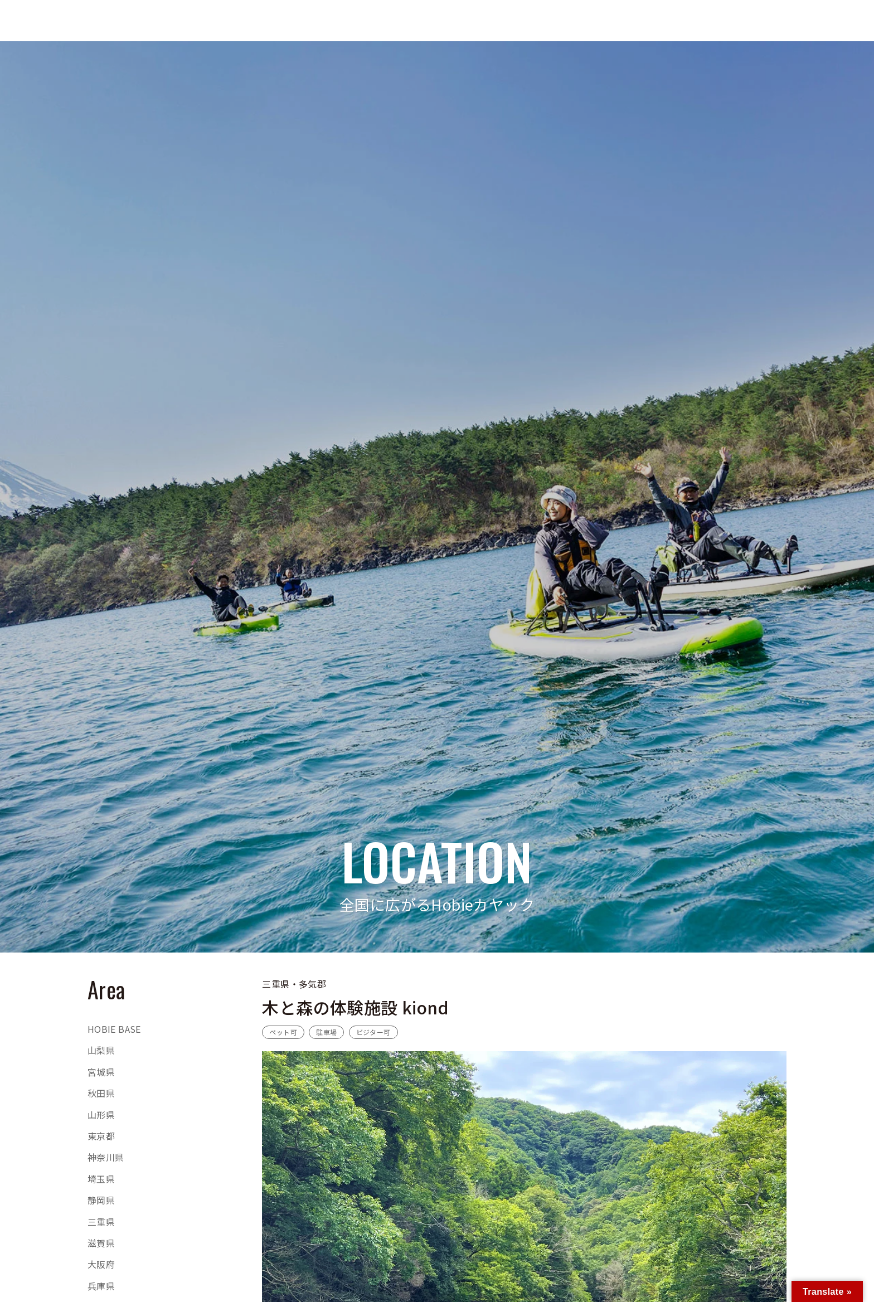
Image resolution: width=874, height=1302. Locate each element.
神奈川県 (106, 1157)
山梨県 (101, 1050)
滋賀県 (101, 1243)
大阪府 (101, 1264)
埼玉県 (101, 1179)
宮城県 (101, 1071)
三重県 (101, 1221)
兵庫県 (101, 1286)
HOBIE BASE (114, 1029)
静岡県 (101, 1200)
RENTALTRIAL (838, 20)
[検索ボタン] (723, 20)
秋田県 (101, 1093)
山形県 (101, 1114)
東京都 (101, 1136)
